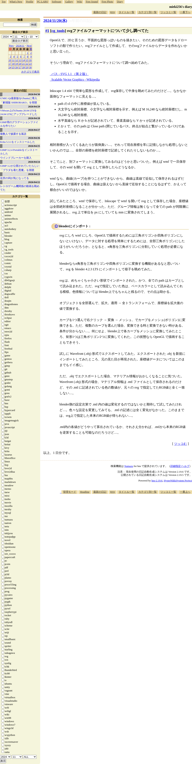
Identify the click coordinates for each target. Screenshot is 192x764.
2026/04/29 (34, 106)
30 (30, 67)
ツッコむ (180, 443)
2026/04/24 (34, 161)
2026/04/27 (34, 129)
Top (4, 1)
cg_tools (58, 31)
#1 (47, 31)
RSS (112, 12)
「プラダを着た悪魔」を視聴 (17, 170)
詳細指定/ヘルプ (179, 466)
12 (16, 60)
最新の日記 (99, 12)
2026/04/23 (34, 174)
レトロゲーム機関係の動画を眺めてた (19, 188)
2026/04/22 (34, 182)
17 (10, 63)
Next (29, 45)
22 (27, 63)
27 (20, 67)
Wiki (79, 1)
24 (10, 67)
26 (16, 67)
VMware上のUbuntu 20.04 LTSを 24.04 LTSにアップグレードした (18, 112)
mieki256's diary (180, 6)
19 (16, 63)
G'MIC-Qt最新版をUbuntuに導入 (18, 98)
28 (23, 67)
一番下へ (185, 12)
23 (30, 63)
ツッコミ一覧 (168, 12)
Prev (11, 45)
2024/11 (20, 45)
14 (23, 60)
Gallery (69, 1)
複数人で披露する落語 (13, 133)
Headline (84, 491)
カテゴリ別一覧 (147, 12)
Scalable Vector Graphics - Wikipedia (75, 79)
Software (56, 1)
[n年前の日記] (80, 21)
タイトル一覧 (126, 12)
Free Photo (107, 1)
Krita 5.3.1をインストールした (17, 141)
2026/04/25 (34, 145)
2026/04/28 (34, 118)
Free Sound (92, 1)
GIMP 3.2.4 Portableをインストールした (19, 151)
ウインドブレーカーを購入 (16, 157)
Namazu (128, 466)
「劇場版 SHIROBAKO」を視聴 (18, 102)
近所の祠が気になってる (14, 178)
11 (13, 60)
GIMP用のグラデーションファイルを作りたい (19, 124)
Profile (29, 1)
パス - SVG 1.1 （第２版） (70, 74)
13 (20, 60)
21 (23, 63)
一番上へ (185, 491)
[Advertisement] (126, 525)
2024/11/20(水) (55, 21)
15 (27, 60)
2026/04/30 (34, 94)
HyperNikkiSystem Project (178, 480)
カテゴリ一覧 (20, 196)
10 (10, 60)
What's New (15, 1)
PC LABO (42, 1)
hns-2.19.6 (156, 480)
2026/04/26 (34, 137)
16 (30, 60)
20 (20, 63)
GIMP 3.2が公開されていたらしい (19, 165)
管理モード (69, 491)
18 (13, 63)
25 (13, 67)
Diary (120, 1)
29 (27, 67)
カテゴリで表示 (30, 71)
